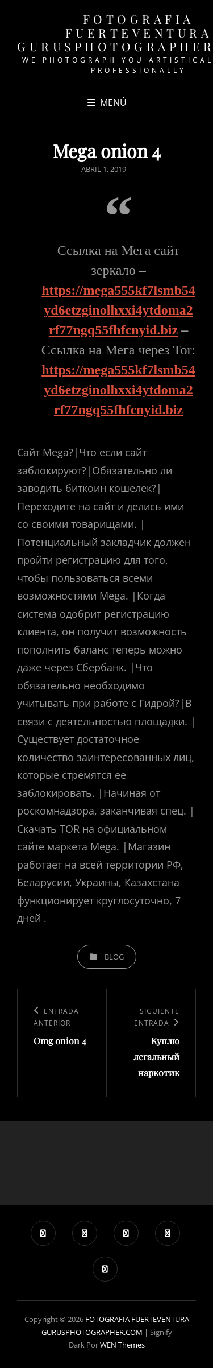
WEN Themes (122, 1345)
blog (114, 957)
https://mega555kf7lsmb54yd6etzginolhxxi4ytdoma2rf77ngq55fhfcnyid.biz (118, 310)
